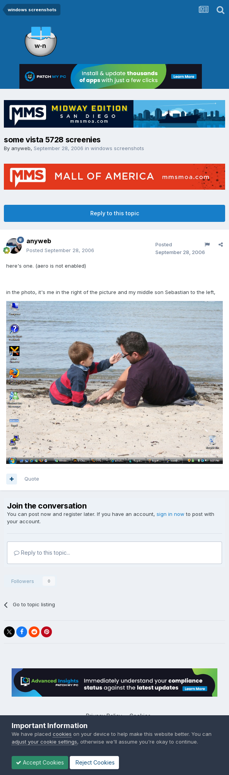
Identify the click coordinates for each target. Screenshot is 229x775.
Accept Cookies (40, 762)
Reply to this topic (114, 213)
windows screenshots (117, 148)
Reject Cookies (94, 762)
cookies (62, 734)
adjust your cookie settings (44, 742)
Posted (60, 250)
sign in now (170, 514)
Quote (31, 479)
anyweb (21, 148)
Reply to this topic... (42, 552)
